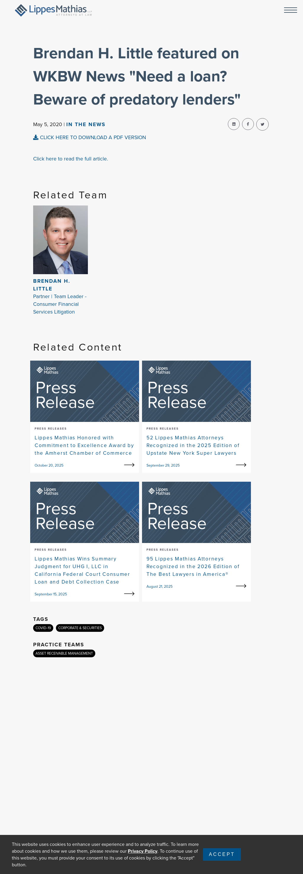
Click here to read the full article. (70, 159)
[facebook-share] (248, 124)
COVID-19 (43, 628)
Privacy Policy (142, 851)
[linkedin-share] (234, 124)
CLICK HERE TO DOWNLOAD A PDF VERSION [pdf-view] (89, 137)
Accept (222, 854)
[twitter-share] (262, 124)
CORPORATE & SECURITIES (80, 628)
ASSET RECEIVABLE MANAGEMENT (64, 653)
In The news (86, 124)
